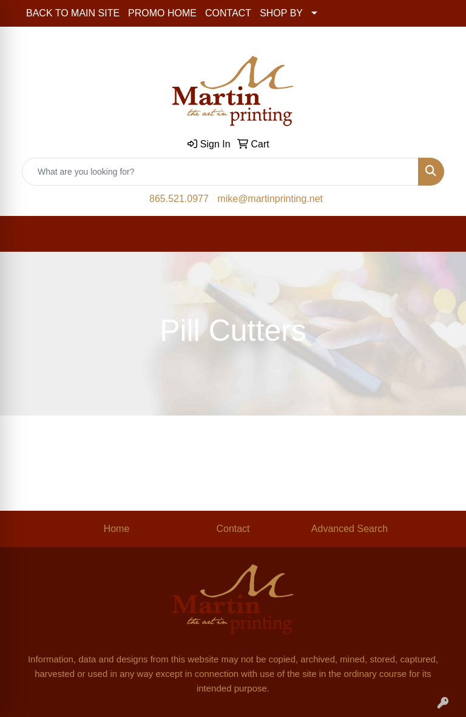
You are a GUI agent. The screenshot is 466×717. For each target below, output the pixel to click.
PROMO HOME (162, 13)
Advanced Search (349, 528)
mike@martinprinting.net (270, 199)
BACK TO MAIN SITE (73, 13)
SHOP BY (281, 13)
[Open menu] (442, 234)
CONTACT (228, 13)
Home (117, 528)
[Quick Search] (220, 172)
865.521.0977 (179, 199)
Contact (232, 528)
